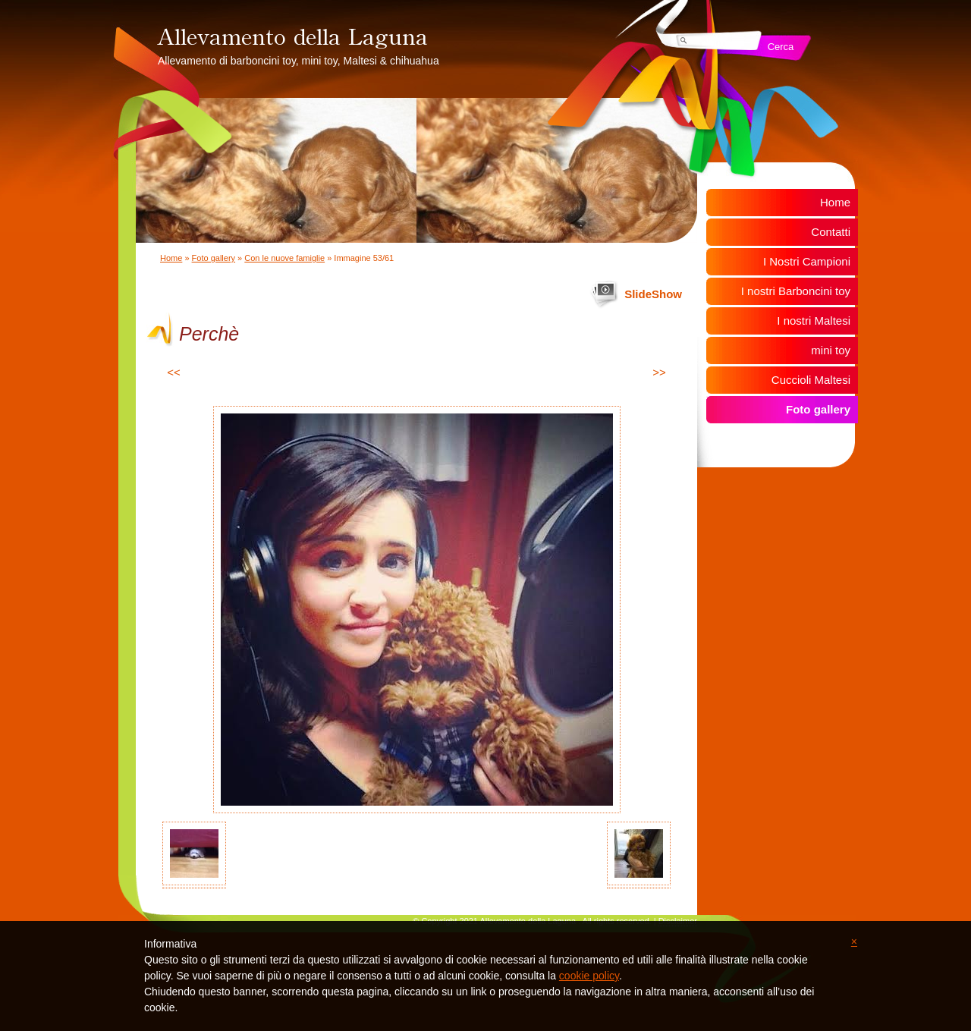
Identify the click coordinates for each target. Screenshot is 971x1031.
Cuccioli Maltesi (810, 379)
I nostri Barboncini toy (795, 290)
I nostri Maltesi (813, 320)
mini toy (830, 350)
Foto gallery (213, 257)
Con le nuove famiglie (284, 257)
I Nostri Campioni (806, 261)
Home (171, 257)
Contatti (830, 231)
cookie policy (589, 976)
